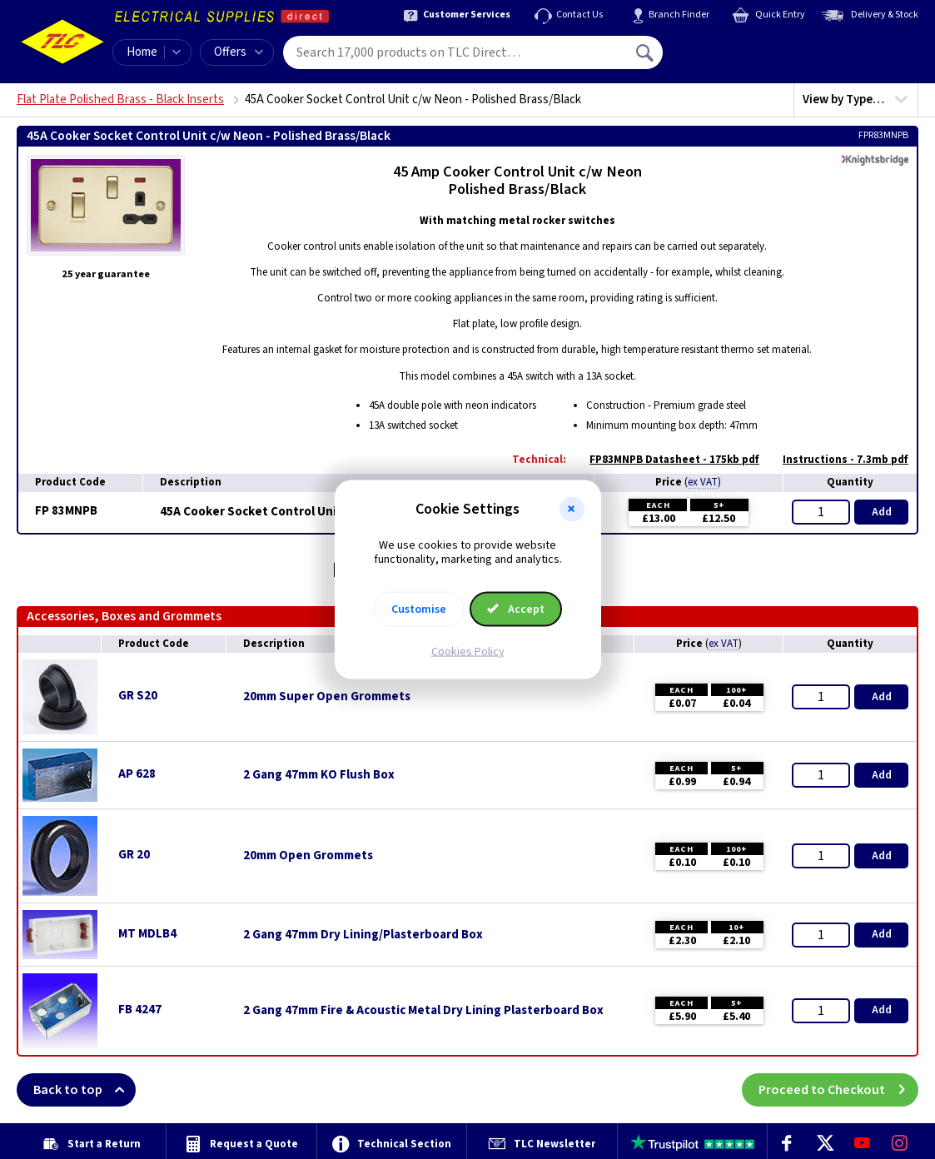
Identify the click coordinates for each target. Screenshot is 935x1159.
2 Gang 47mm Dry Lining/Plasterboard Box (363, 935)
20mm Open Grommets (308, 855)
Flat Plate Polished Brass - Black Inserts (120, 99)
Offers (238, 52)
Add (882, 512)
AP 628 (137, 774)
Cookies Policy (468, 651)
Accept (516, 608)
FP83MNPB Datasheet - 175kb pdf (666, 459)
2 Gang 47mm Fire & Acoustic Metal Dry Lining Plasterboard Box (423, 1010)
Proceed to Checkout (838, 1090)
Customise (418, 608)
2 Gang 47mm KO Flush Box (319, 775)
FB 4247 (140, 1009)
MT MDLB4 (147, 934)
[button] (572, 509)
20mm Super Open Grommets (326, 696)
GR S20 (137, 695)
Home (142, 52)
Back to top (84, 1090)
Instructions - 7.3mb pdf (837, 459)
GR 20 (134, 854)
